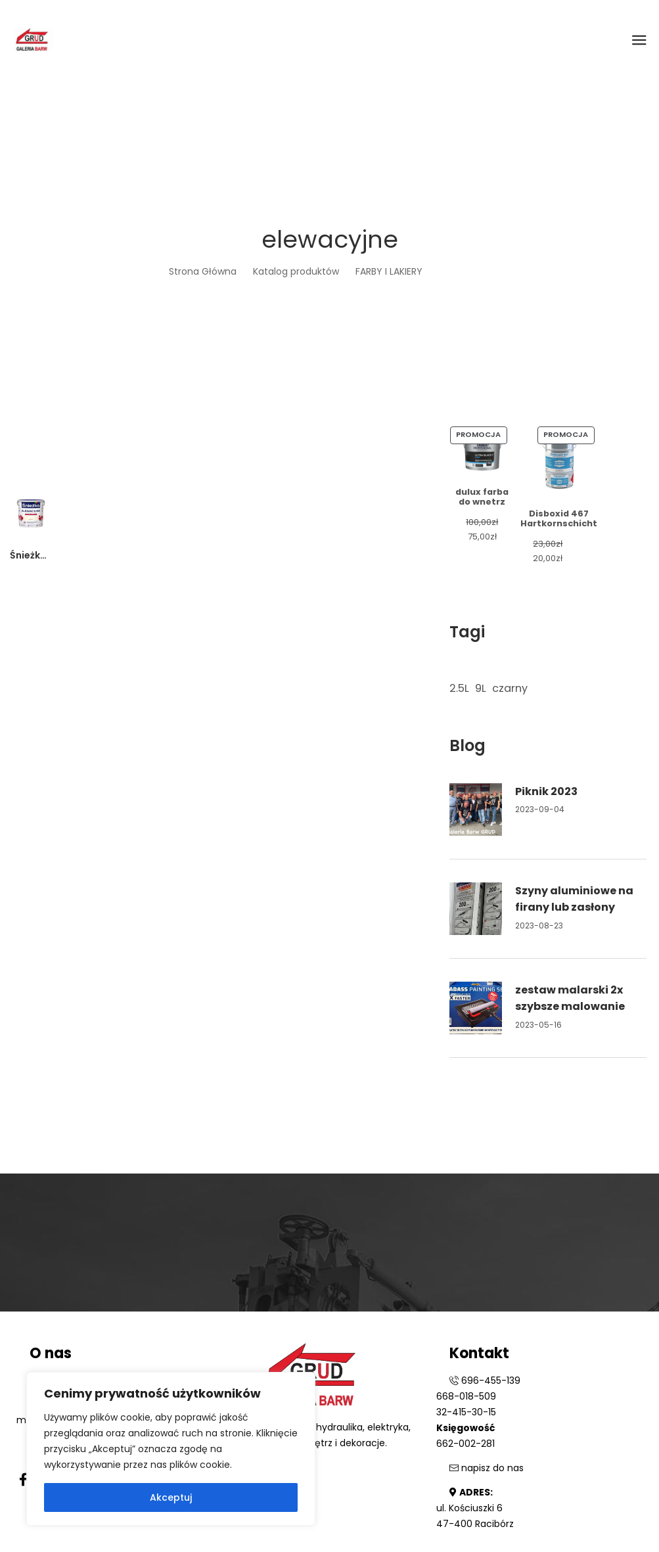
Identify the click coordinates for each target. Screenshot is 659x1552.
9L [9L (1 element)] (480, 688)
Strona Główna (203, 271)
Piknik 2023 (546, 791)
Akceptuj (171, 1497)
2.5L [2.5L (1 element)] (459, 688)
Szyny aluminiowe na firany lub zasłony (574, 899)
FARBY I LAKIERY (388, 271)
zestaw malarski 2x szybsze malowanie (570, 998)
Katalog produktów (296, 271)
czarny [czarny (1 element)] (510, 688)
